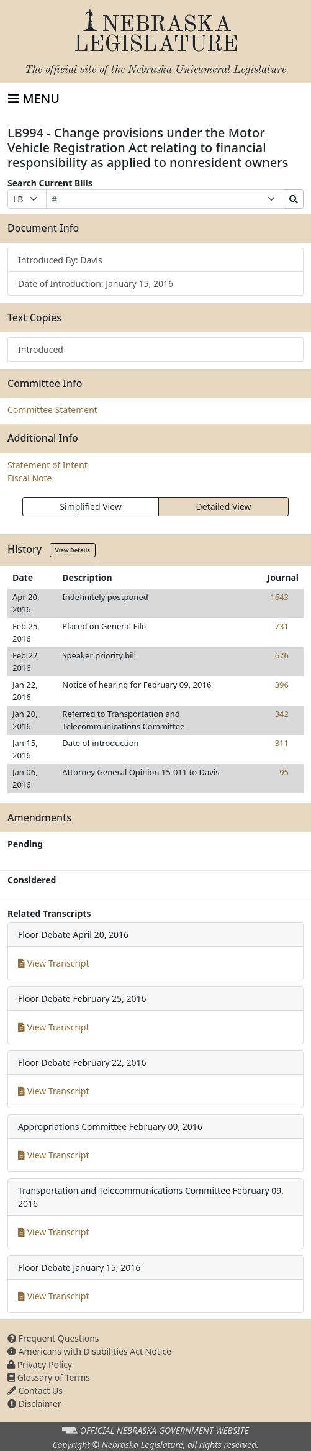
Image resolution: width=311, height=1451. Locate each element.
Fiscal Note (29, 478)
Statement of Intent (47, 465)
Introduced (40, 349)
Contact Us (35, 1390)
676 (282, 655)
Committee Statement (52, 410)
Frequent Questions (53, 1338)
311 (282, 742)
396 (282, 684)
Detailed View (223, 506)
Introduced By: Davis (60, 260)
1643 (279, 597)
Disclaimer (34, 1403)
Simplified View (90, 506)
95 (284, 772)
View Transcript (53, 963)
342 (282, 713)
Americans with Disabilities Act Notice (89, 1351)
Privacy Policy (39, 1364)
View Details (72, 550)
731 (282, 626)
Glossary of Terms (48, 1377)
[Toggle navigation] (34, 98)
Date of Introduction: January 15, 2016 (95, 283)
